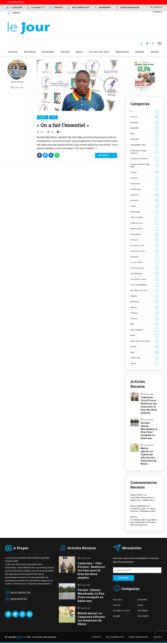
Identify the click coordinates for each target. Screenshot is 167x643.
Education (144, 200)
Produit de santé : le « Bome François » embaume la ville (142, 510)
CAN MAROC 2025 (144, 145)
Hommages (144, 212)
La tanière (144, 257)
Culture (144, 172)
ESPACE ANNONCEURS (138, 637)
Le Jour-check (144, 262)
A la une (144, 117)
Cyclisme (144, 178)
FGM (132, 517)
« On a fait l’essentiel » (63, 125)
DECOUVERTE (143, 616)
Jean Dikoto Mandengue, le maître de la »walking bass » (143, 498)
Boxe (144, 134)
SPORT (140, 605)
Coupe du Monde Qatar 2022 (144, 165)
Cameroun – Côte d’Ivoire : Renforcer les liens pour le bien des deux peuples (149, 405)
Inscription (157, 11)
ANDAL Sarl (21, 637)
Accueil (12, 51)
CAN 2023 (144, 139)
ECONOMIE (142, 600)
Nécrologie (144, 302)
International (144, 234)
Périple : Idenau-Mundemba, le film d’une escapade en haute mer (149, 430)
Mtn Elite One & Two (144, 290)
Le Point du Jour (144, 268)
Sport (53, 117)
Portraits (144, 318)
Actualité (144, 122)
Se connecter (155, 7)
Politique (144, 313)
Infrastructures (144, 228)
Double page (144, 189)
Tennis (144, 363)
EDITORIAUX (142, 610)
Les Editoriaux (144, 273)
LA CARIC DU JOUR (121, 610)
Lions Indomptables (144, 285)
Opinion (144, 307)
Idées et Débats (144, 217)
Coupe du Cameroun (144, 158)
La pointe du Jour (144, 251)
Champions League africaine (144, 151)
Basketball (144, 128)
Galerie (144, 206)
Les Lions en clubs (144, 279)
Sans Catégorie (144, 330)
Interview (144, 240)
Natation (144, 296)
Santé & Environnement (144, 341)
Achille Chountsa (17, 71)
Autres (155, 51)
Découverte (144, 183)
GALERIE (116, 616)
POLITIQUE (117, 600)
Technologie (144, 358)
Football (42, 117)
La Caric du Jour (144, 245)
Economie (144, 195)
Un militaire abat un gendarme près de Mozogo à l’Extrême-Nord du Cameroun (143, 522)
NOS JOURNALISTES (114, 637)
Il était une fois (144, 223)
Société (144, 346)
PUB (144, 324)
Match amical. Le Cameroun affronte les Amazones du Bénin (149, 456)
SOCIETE (116, 605)
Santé (144, 335)
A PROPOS (96, 637)
